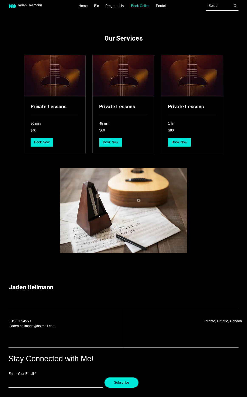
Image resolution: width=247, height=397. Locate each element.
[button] (42, 142)
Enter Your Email (21, 374)
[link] (55, 106)
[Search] (217, 5)
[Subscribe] (121, 382)
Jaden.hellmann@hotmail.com (32, 326)
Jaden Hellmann (30, 287)
